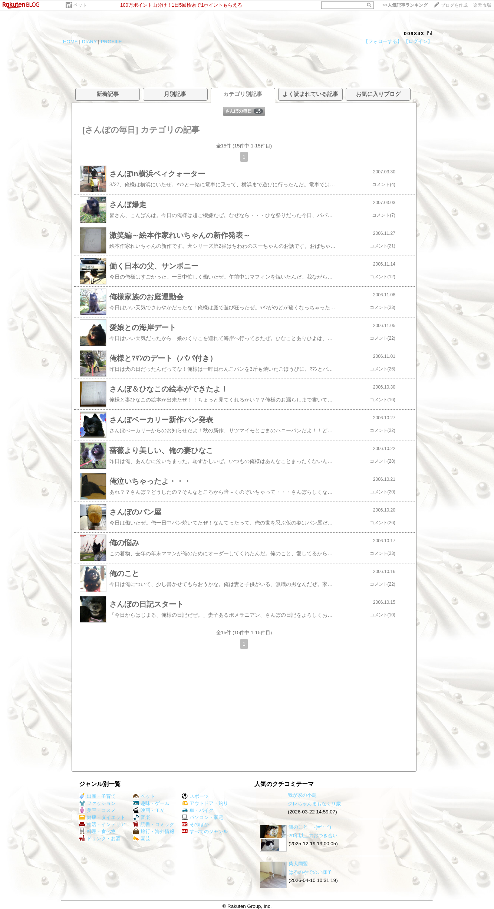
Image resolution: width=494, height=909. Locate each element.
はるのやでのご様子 (310, 872)
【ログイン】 (418, 41)
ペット (80, 5)
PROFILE (111, 41)
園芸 (141, 838)
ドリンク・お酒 (100, 838)
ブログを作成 (454, 5)
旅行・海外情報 (153, 831)
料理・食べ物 (97, 831)
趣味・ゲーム (151, 803)
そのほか (195, 824)
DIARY (89, 41)
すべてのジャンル (205, 831)
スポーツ (195, 796)
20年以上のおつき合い (313, 835)
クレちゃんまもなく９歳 (314, 803)
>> (405, 5)
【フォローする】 (382, 41)
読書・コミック (153, 824)
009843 (414, 33)
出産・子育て (97, 796)
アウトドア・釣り (205, 803)
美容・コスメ (97, 810)
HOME (70, 41)
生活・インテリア (102, 824)
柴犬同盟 (298, 863)
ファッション (97, 803)
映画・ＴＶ (149, 810)
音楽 (141, 817)
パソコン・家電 (202, 817)
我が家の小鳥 (302, 795)
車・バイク (198, 810)
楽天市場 (482, 5)
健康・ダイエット (102, 817)
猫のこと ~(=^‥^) (310, 827)
